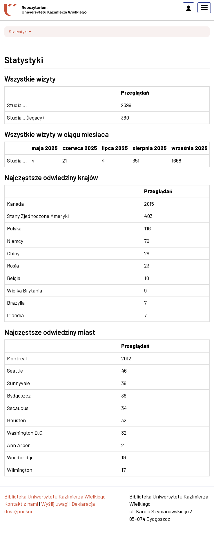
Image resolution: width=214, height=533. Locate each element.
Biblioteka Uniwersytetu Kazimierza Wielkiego (55, 496)
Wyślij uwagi (54, 504)
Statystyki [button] (20, 31)
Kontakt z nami (21, 504)
